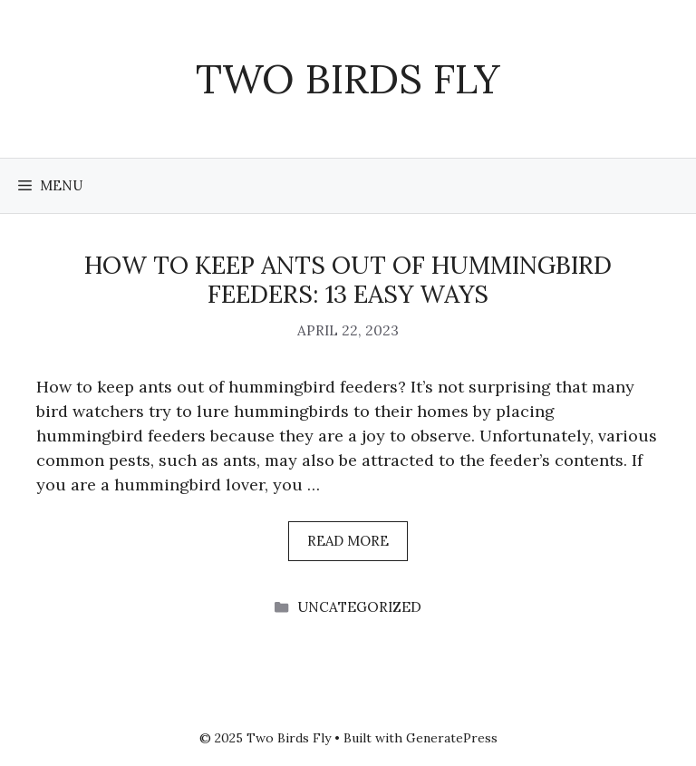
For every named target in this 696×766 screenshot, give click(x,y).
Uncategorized (359, 607)
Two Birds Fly (348, 78)
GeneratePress (452, 738)
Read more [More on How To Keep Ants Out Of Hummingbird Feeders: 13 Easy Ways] (348, 540)
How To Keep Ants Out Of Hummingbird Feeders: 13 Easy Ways (348, 279)
